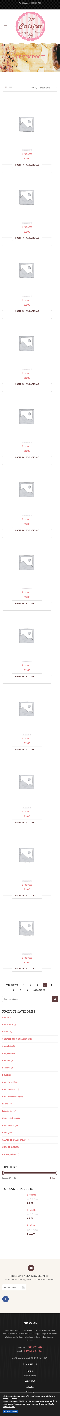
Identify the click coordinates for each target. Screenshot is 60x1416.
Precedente (12, 985)
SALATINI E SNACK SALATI (14, 1140)
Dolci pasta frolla (10, 1097)
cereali (5, 1032)
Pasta (5, 1133)
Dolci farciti (8, 1082)
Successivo (39, 990)
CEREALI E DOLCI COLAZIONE (15, 1039)
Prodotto (27, 153)
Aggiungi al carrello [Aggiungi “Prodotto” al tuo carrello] (27, 165)
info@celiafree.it (33, 1350)
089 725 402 (36, 3)
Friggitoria (7, 1111)
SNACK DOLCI (8, 1147)
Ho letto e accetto (10, 1412)
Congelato (7, 1053)
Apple (5, 1017)
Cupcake (6, 1060)
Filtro (53, 1178)
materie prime (9, 1118)
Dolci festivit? (8, 1089)
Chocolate (7, 1046)
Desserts (6, 1068)
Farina (5, 1104)
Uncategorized (9, 1154)
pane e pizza (8, 1125)
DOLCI (5, 1075)
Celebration (7, 1024)
